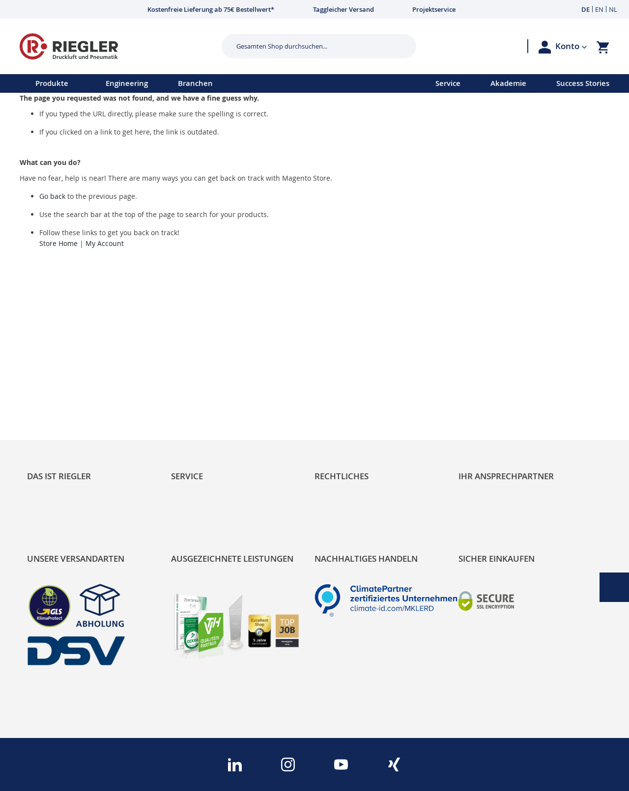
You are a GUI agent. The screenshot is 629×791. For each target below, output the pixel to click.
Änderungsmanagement (217, 408)
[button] (571, 46)
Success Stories (582, 83)
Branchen (195, 83)
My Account (105, 243)
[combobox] (311, 46)
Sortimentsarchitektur (69, 408)
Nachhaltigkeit (54, 375)
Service (447, 83)
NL (613, 9)
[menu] (205, 83)
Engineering (127, 83)
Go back (52, 196)
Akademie (508, 83)
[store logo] (117, 46)
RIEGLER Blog (52, 358)
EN (599, 9)
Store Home (58, 243)
